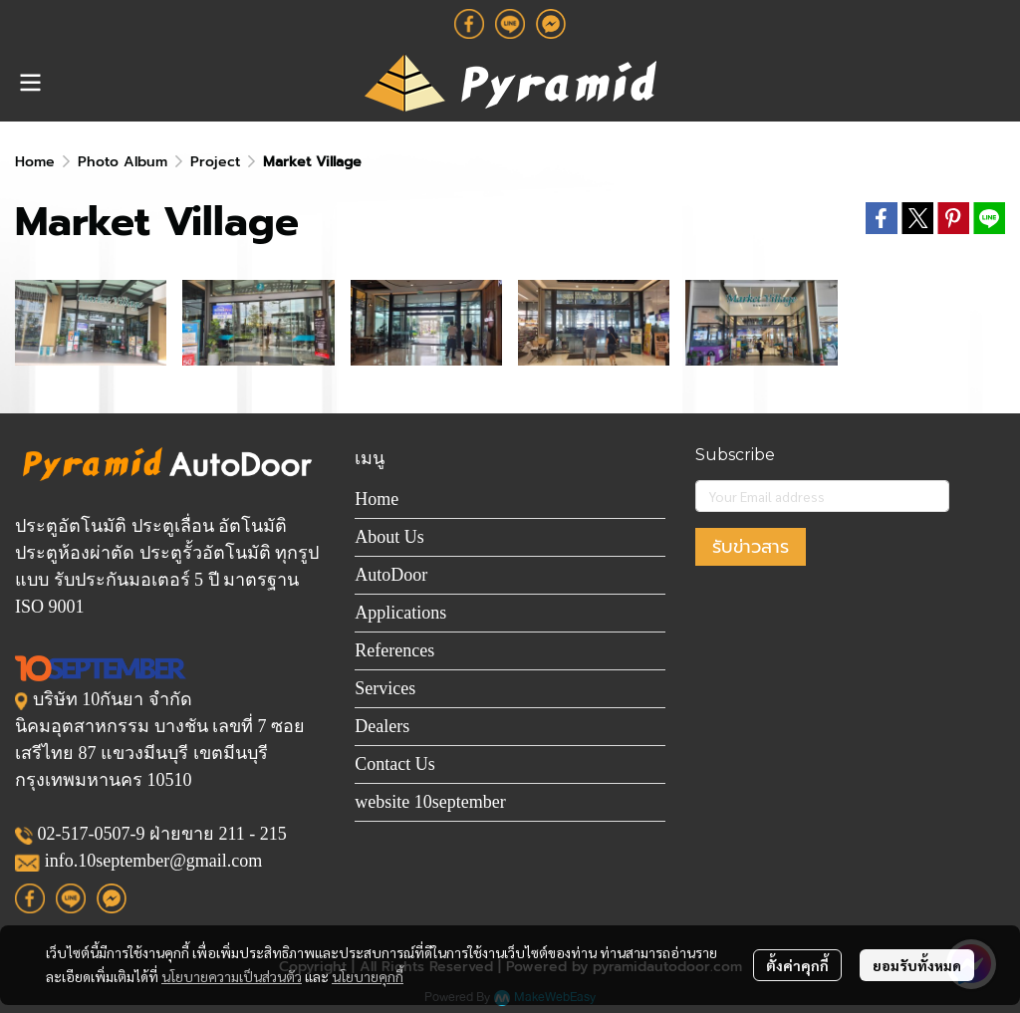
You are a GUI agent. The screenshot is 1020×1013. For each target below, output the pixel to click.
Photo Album (122, 161)
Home (35, 161)
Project (215, 161)
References (394, 650)
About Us (389, 537)
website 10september (430, 802)
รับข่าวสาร (750, 547)
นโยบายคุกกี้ (367, 976)
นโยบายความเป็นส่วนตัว (231, 976)
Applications (400, 613)
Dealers (382, 726)
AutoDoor (391, 575)
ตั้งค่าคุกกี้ (797, 965)
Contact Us (395, 764)
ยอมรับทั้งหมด (917, 965)
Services (385, 688)
